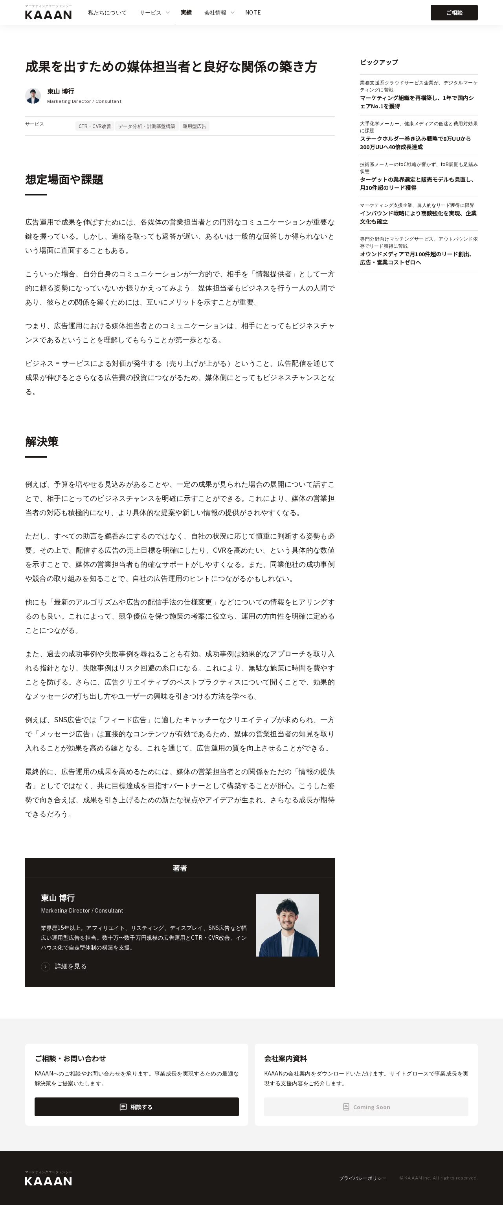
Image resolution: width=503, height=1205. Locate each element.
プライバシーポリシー (363, 1178)
